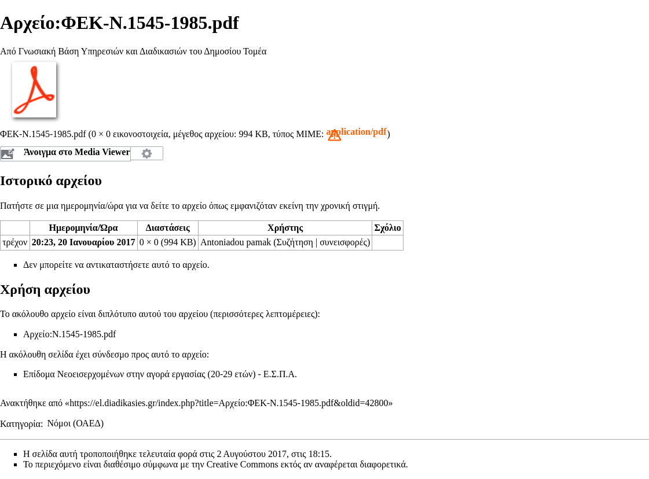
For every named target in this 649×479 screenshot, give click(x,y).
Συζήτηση (295, 242)
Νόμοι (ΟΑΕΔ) (75, 423)
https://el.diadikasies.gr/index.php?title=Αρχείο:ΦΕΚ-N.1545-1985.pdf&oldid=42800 (228, 403)
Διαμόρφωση (147, 153)
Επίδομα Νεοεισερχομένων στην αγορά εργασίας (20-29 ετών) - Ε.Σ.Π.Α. (160, 374)
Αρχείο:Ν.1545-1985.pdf (69, 334)
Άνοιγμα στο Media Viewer (77, 152)
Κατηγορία (20, 423)
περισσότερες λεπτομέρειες (263, 314)
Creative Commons (242, 464)
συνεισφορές (343, 242)
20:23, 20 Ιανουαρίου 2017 (83, 242)
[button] (356, 134)
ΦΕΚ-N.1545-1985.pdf (43, 134)
